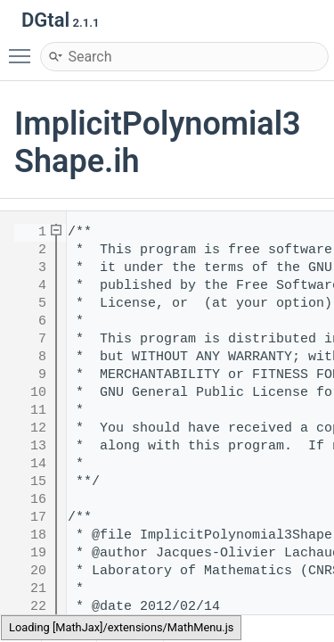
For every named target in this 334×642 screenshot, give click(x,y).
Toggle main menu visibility (24, 48)
